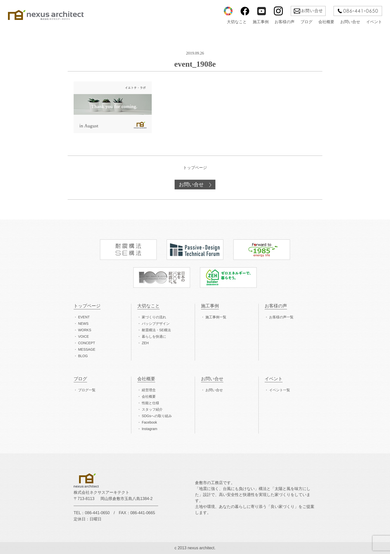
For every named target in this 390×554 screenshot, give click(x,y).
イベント (374, 22)
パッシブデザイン (156, 324)
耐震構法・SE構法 (156, 330)
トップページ (195, 168)
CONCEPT (86, 343)
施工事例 (261, 22)
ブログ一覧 (87, 390)
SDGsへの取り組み (157, 416)
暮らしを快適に (154, 336)
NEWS (83, 324)
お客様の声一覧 (281, 317)
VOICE (83, 336)
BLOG (83, 356)
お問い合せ (350, 22)
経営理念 (149, 390)
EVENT (84, 317)
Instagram (149, 429)
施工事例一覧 (215, 317)
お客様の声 (284, 22)
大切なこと (237, 22)
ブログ (306, 22)
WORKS (84, 330)
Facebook (149, 422)
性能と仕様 (150, 403)
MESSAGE (86, 349)
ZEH (145, 343)
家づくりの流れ (154, 317)
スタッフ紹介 (152, 409)
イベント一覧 (279, 390)
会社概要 (326, 22)
